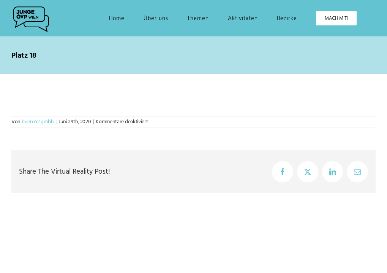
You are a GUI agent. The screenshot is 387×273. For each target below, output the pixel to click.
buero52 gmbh (38, 122)
